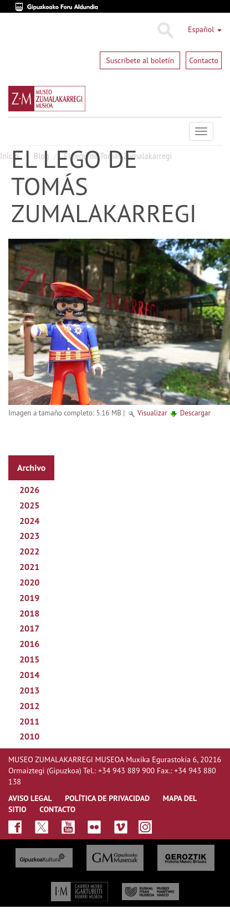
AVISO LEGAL (30, 798)
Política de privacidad (107, 798)
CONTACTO (57, 809)
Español (205, 29)
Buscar (165, 30)
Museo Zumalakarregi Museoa (16, 131)
